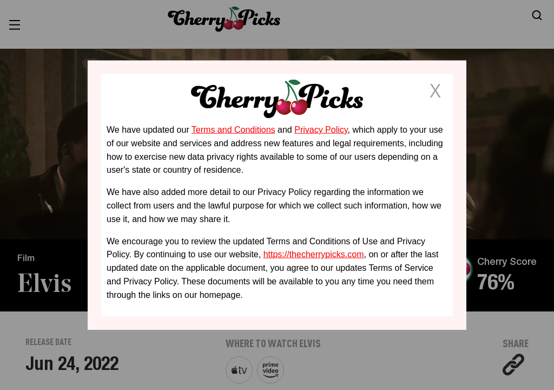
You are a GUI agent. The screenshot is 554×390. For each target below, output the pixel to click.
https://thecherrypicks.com (313, 254)
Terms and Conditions (233, 129)
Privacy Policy (320, 129)
